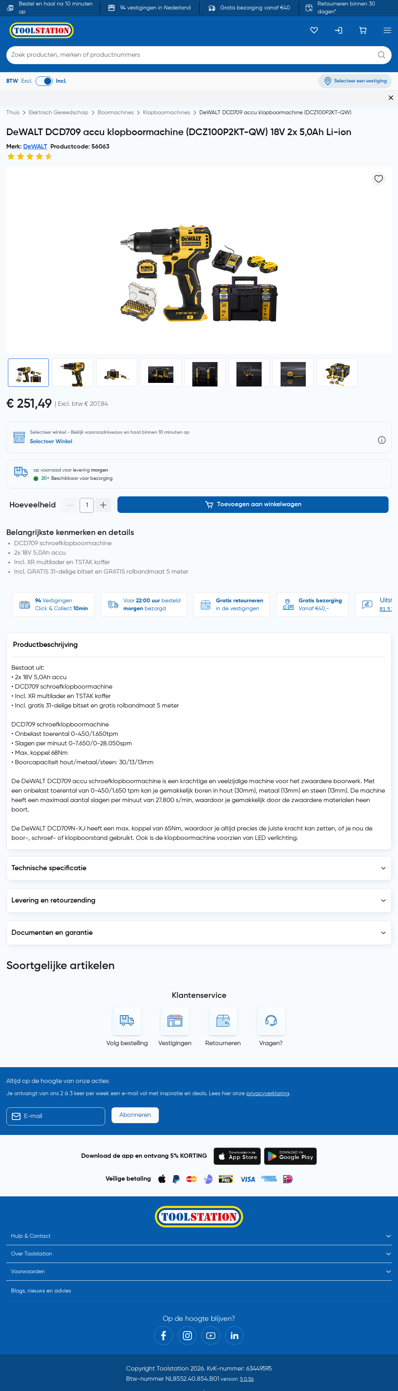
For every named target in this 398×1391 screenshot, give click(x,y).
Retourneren (223, 1011)
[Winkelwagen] (363, 30)
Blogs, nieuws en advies (41, 1258)
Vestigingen (175, 1011)
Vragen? (271, 1011)
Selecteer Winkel (51, 441)
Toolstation (172, 1336)
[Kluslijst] (314, 30)
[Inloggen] (338, 30)
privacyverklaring (267, 1061)
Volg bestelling (127, 1011)
